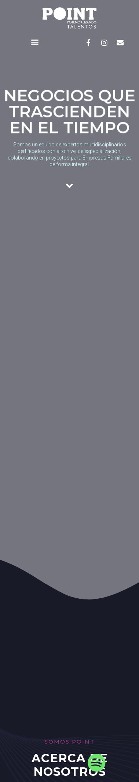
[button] (35, 42)
